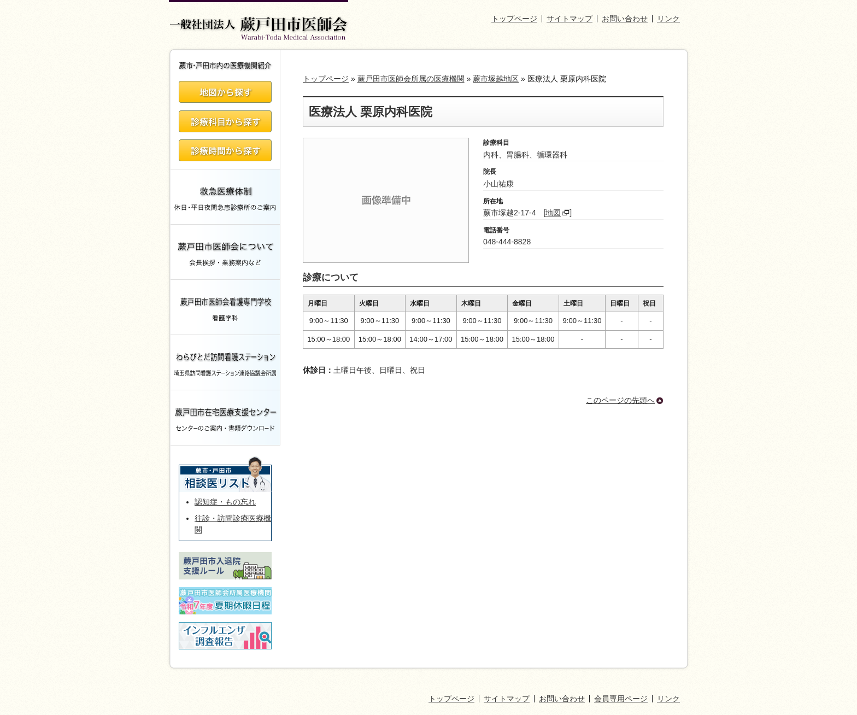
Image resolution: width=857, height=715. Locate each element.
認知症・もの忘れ (225, 501)
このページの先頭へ (620, 400)
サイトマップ (569, 18)
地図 (553, 212)
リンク (668, 18)
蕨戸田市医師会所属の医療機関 (411, 78)
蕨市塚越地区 (496, 78)
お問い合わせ (625, 18)
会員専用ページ (621, 698)
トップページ (514, 18)
